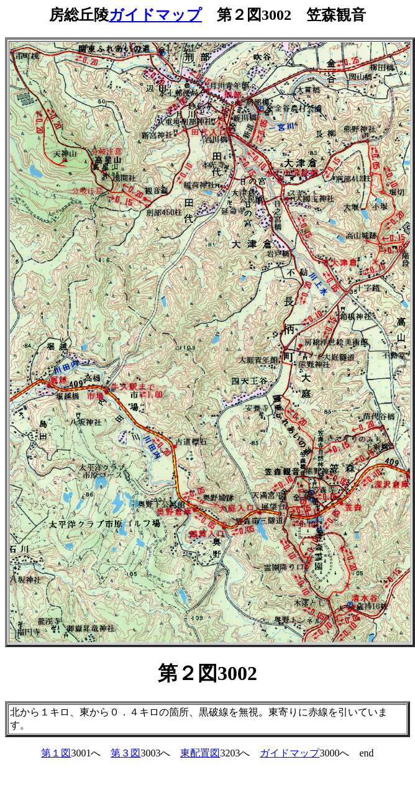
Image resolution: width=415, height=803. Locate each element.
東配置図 (200, 753)
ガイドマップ (155, 15)
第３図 (125, 753)
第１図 (56, 753)
